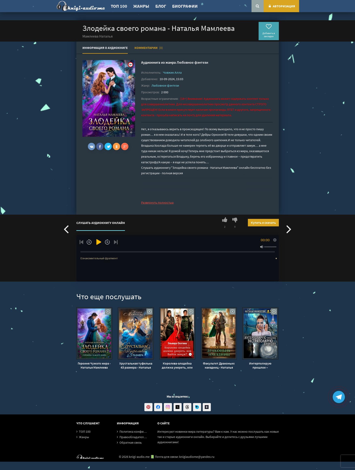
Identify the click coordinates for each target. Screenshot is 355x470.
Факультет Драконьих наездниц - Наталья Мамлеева (219, 365)
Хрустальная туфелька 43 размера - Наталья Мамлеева (135, 365)
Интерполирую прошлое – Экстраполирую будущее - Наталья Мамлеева (260, 365)
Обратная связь (130, 442)
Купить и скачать (263, 222)
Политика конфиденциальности (142, 431)
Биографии (185, 6)
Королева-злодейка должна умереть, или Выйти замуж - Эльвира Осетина (177, 365)
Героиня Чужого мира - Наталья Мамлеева (94, 365)
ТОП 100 (119, 6)
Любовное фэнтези (192, 62)
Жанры (141, 6)
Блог (160, 6)
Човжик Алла (172, 72)
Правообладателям (133, 437)
